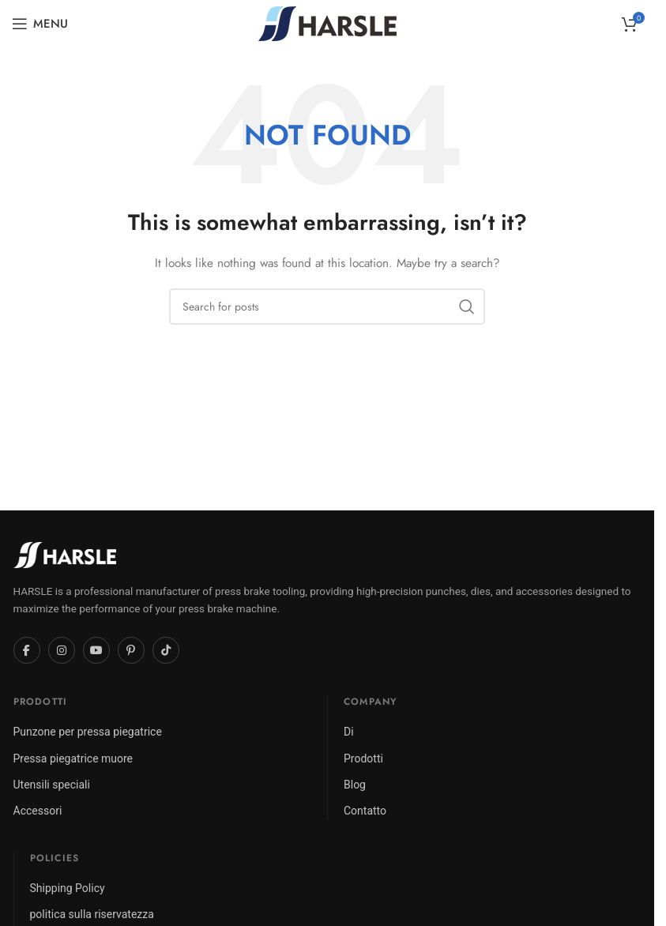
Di (349, 731)
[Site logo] (327, 22)
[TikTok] (165, 650)
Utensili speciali (51, 784)
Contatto (365, 810)
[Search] (327, 306)
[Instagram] (61, 650)
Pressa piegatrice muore (73, 758)
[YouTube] (96, 650)
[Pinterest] (131, 650)
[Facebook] (26, 650)
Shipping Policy (67, 888)
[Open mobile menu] (40, 24)
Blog (355, 784)
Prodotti (363, 758)
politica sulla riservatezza (92, 914)
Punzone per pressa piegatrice (87, 731)
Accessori (37, 810)
